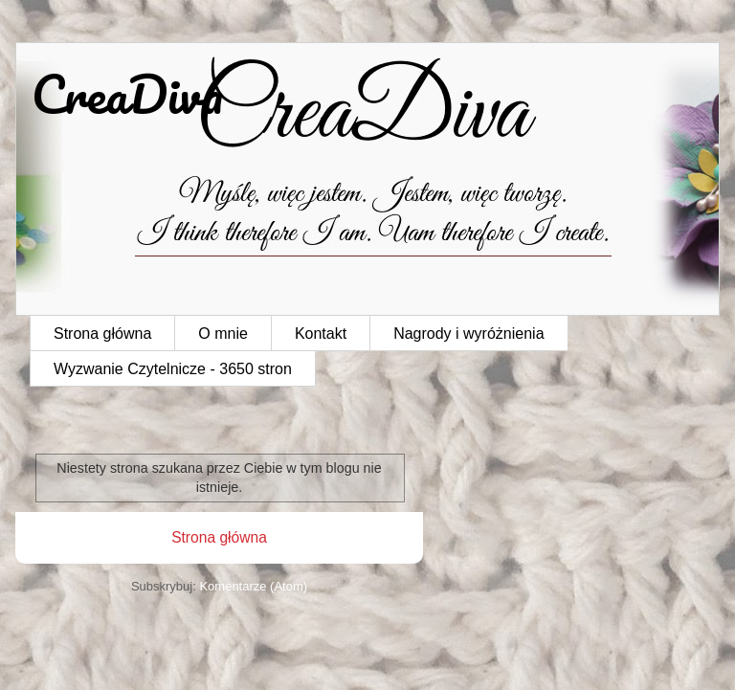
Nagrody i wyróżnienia (468, 333)
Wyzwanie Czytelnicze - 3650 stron (173, 369)
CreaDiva (127, 94)
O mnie (223, 333)
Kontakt (320, 333)
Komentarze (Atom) (253, 586)
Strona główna (102, 333)
